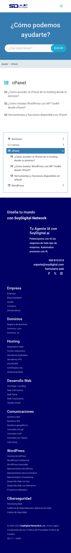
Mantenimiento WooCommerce (22, 473)
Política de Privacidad (37, 530)
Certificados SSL (15, 368)
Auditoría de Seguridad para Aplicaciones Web (29, 508)
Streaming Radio (15, 372)
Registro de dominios (17, 324)
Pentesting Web (14, 504)
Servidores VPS (14, 359)
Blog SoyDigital (14, 297)
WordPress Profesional (18, 460)
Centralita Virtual (15, 429)
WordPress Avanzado (17, 464)
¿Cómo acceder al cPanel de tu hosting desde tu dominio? (36, 158)
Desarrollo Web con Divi (18, 481)
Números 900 (13, 421)
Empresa (11, 293)
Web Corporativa (15, 398)
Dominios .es (13, 333)
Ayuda (5, 64)
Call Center (12, 442)
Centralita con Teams (17, 438)
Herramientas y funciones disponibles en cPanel (37, 114)
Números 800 (13, 417)
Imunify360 (12, 363)
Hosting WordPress (16, 456)
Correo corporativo (16, 351)
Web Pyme (12, 394)
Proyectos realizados (17, 490)
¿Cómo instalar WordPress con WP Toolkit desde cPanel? (37, 168)
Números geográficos (17, 425)
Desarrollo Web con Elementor (21, 485)
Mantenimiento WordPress (20, 468)
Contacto (11, 306)
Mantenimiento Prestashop (20, 477)
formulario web (54, 268)
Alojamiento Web (15, 346)
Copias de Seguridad (17, 512)
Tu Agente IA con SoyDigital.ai (43, 231)
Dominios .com (14, 328)
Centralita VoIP (14, 433)
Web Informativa (15, 390)
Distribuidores (13, 310)
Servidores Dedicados (17, 355)
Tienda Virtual (13, 403)
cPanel (14, 64)
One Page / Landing (16, 386)
